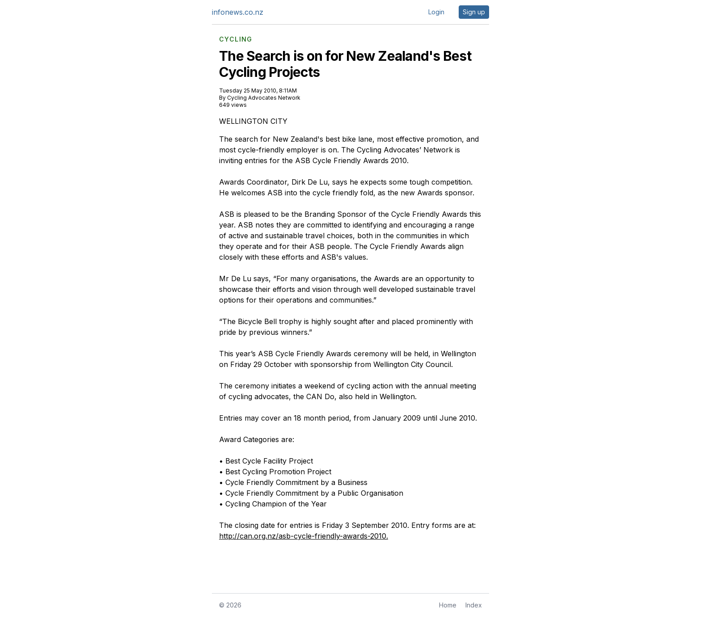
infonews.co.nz (237, 12)
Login (436, 12)
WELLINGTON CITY (253, 121)
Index (473, 605)
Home (447, 605)
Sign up (474, 12)
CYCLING (236, 39)
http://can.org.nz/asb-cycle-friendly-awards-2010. (303, 535)
